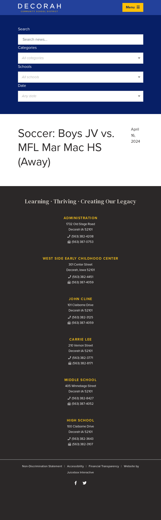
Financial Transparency (104, 466)
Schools (24, 66)
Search (24, 29)
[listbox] (80, 58)
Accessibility (75, 466)
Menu (133, 7)
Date (22, 85)
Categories (27, 47)
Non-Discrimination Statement (42, 466)
